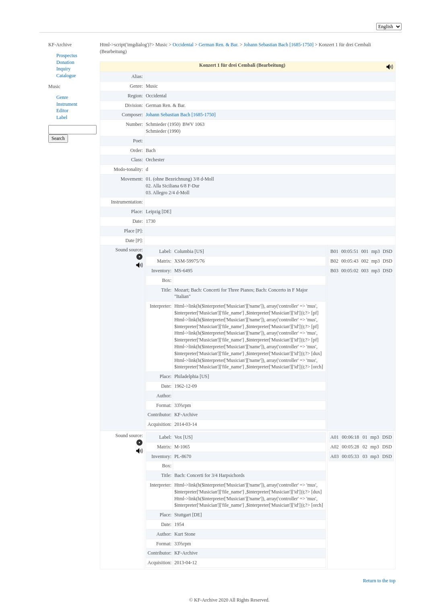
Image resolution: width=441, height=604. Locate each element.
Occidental (183, 44)
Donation (65, 62)
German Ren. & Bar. (219, 44)
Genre (62, 97)
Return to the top (379, 580)
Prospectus (66, 55)
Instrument (66, 104)
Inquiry (63, 69)
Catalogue (66, 75)
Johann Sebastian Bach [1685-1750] (279, 44)
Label (61, 117)
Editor (62, 110)
